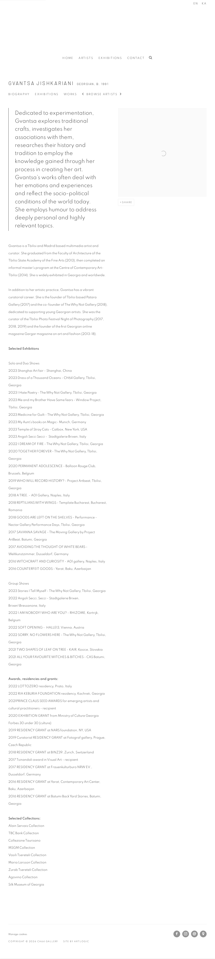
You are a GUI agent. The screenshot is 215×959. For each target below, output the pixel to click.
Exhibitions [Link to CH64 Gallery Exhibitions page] (110, 58)
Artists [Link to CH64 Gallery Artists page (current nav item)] (86, 58)
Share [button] (127, 202)
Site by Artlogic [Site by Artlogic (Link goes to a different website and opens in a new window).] (76, 941)
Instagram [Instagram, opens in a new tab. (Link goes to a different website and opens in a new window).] (185, 934)
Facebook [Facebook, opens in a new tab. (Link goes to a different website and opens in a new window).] (176, 934)
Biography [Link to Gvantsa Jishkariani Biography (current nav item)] (19, 94)
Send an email (194, 934)
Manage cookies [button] (17, 934)
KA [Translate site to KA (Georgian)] (204, 3)
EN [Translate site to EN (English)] (195, 3)
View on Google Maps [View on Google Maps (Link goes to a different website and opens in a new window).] (203, 934)
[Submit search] (151, 57)
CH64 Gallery (107, 27)
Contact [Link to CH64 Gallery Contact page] (136, 58)
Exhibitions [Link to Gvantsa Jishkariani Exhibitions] (46, 94)
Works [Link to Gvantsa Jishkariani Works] (70, 94)
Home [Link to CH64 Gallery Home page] (67, 58)
